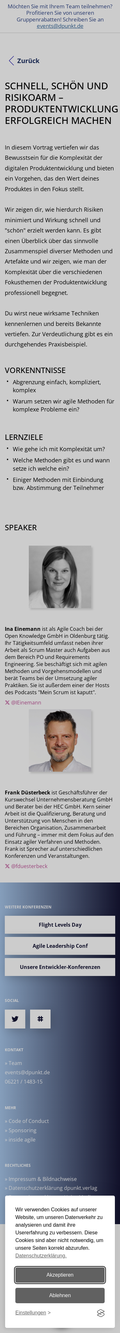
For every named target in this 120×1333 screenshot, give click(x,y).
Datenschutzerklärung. (41, 1255)
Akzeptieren (60, 1275)
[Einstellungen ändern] (33, 1313)
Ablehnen (60, 1295)
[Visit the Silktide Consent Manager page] (101, 1313)
